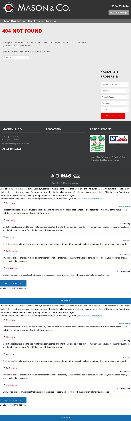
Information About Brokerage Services (104, 160)
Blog (30, 21)
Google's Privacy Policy (92, 198)
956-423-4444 (120, 6)
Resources (39, 21)
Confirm (65, 301)
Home (6, 21)
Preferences (11, 251)
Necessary (10, 203)
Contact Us (51, 21)
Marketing (10, 220)
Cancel (65, 295)
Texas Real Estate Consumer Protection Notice (107, 157)
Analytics (10, 237)
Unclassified (11, 268)
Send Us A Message (118, 12)
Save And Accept (13, 283)
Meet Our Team (18, 21)
